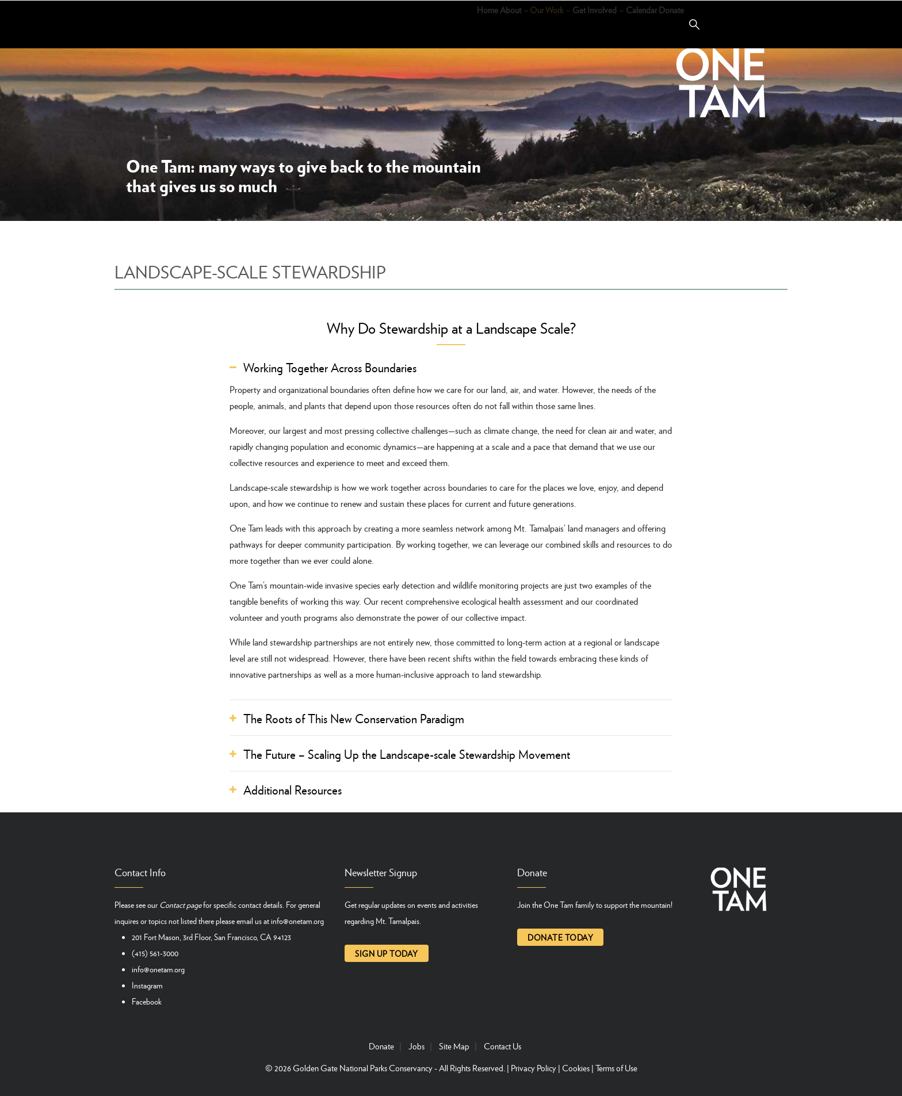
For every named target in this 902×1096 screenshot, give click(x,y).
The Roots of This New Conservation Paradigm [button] (353, 719)
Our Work (468, 23)
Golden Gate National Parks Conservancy (363, 1067)
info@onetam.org (297, 920)
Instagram (147, 985)
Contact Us (502, 1046)
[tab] (451, 368)
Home (365, 23)
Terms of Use (616, 1067)
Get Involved (543, 23)
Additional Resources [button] (292, 790)
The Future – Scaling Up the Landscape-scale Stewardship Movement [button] (406, 754)
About (410, 23)
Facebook (147, 1001)
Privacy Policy (533, 1067)
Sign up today (386, 953)
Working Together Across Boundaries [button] (329, 368)
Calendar (611, 23)
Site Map (454, 1046)
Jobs (416, 1046)
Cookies (576, 1067)
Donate (661, 23)
